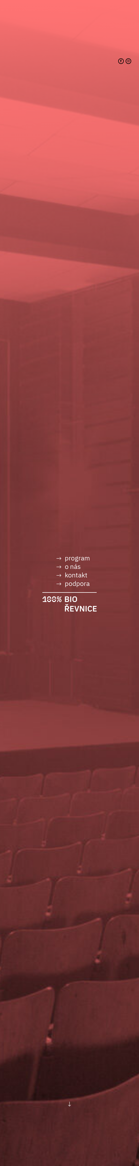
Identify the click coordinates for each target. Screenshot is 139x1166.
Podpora (77, 583)
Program (77, 558)
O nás (73, 566)
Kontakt (76, 575)
